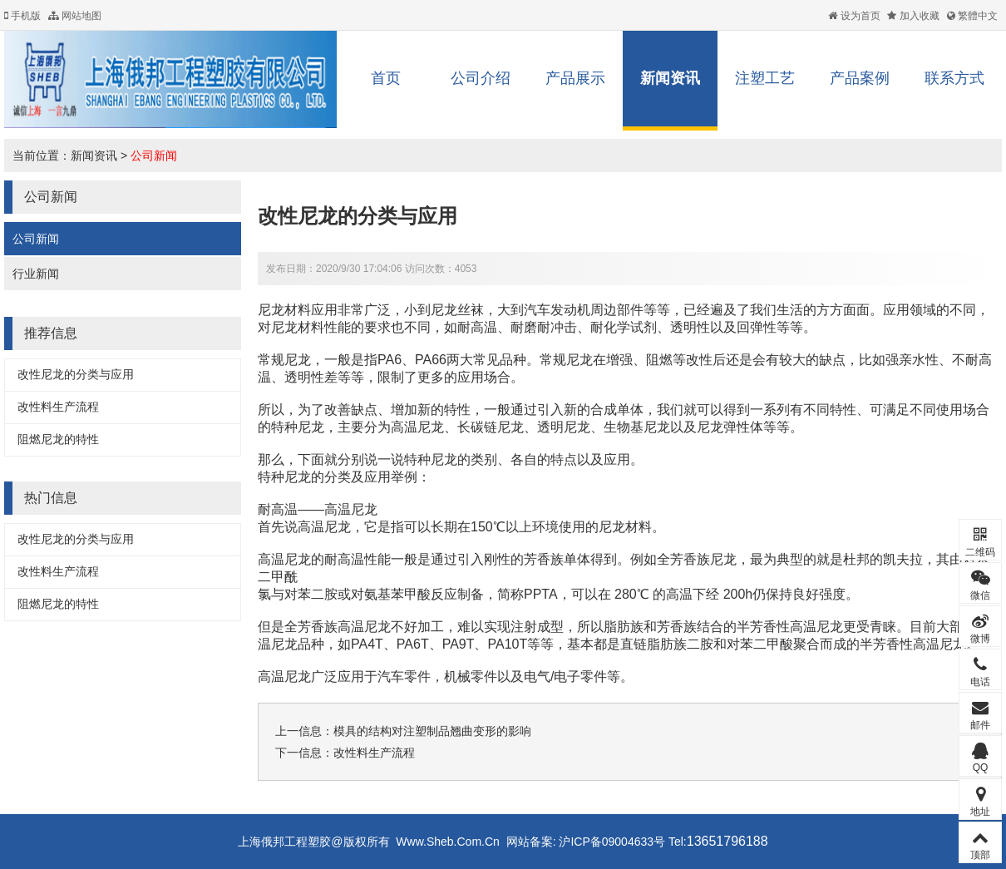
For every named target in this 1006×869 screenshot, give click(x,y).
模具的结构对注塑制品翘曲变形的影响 (432, 731)
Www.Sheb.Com (438, 841)
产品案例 (860, 78)
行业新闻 (35, 273)
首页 (386, 78)
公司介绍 (480, 78)
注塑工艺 (765, 78)
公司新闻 (154, 155)
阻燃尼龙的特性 (58, 439)
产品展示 (575, 78)
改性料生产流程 (58, 406)
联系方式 (954, 78)
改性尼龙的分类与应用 (75, 374)
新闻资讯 (670, 78)
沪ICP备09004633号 (611, 841)
